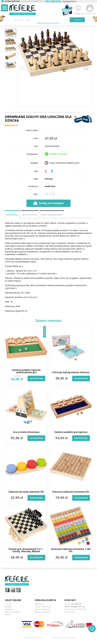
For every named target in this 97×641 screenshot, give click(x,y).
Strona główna (10, 112)
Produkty (19, 112)
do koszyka (36, 378)
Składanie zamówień (43, 612)
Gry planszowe (37, 112)
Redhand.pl (71, 638)
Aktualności (39, 604)
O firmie (8, 604)
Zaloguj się (78, 9)
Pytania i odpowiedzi (43, 606)
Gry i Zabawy (27, 112)
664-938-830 (76, 604)
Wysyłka (8, 606)
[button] (86, 67)
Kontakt (8, 614)
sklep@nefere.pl (69, 1)
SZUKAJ (77, 19)
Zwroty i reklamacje (42, 609)
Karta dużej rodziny (12, 612)
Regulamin (9, 609)
